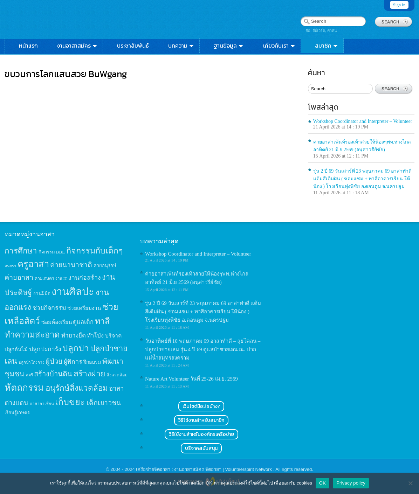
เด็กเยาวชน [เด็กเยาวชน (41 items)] (104, 402)
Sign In (399, 4)
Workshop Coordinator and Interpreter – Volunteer (362, 121)
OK (322, 483)
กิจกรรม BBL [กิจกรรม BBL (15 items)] (52, 252)
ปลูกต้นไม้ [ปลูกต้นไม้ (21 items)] (16, 349)
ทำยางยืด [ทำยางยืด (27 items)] (73, 335)
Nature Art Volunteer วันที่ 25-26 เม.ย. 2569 (191, 379)
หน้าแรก (28, 45)
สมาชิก (326, 45)
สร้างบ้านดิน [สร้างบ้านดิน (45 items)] (53, 374)
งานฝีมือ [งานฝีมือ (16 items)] (41, 293)
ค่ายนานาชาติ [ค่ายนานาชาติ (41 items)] (71, 265)
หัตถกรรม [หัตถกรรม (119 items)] (24, 387)
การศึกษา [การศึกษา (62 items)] (21, 250)
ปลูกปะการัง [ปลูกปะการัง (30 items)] (45, 349)
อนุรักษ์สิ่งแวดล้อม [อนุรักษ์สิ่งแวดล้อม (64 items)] (77, 388)
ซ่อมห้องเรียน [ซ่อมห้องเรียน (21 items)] (56, 322)
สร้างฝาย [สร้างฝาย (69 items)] (89, 373)
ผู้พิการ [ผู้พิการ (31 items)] (73, 361)
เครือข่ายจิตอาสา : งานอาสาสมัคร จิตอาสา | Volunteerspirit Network (204, 469)
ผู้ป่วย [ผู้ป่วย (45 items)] (54, 361)
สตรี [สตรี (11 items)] (29, 375)
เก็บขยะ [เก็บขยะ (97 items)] (70, 402)
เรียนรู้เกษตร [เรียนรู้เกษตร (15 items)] (17, 412)
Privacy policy (350, 483)
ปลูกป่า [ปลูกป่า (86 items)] (75, 348)
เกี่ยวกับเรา (279, 45)
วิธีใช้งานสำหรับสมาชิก (201, 420)
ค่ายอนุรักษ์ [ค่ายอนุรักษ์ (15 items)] (105, 265)
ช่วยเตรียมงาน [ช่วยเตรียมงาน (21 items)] (84, 308)
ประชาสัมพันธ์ (133, 45)
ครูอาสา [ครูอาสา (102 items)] (33, 264)
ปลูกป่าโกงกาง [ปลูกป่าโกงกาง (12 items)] (31, 362)
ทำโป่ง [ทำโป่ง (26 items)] (95, 335)
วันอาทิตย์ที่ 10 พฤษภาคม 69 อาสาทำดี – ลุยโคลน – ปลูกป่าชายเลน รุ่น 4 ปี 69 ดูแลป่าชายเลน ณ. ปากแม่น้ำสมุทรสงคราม (202, 349)
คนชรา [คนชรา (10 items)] (10, 266)
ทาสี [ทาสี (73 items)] (102, 321)
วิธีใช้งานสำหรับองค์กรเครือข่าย (201, 434)
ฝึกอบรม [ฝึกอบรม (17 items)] (92, 362)
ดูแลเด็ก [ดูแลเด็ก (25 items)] (83, 322)
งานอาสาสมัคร (77, 45)
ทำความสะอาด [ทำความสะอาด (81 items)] (32, 334)
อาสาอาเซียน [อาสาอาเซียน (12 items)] (42, 404)
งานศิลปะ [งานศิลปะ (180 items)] (72, 291)
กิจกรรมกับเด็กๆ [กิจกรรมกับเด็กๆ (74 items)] (94, 250)
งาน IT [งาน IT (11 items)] (61, 278)
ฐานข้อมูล (229, 45)
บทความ (181, 45)
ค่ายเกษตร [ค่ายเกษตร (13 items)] (44, 278)
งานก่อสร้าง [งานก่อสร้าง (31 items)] (84, 277)
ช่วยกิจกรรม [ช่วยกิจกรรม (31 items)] (49, 307)
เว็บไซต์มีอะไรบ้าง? (201, 406)
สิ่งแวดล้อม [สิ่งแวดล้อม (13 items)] (117, 375)
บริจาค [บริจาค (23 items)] (113, 336)
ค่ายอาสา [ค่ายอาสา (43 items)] (19, 277)
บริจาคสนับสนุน (201, 448)
